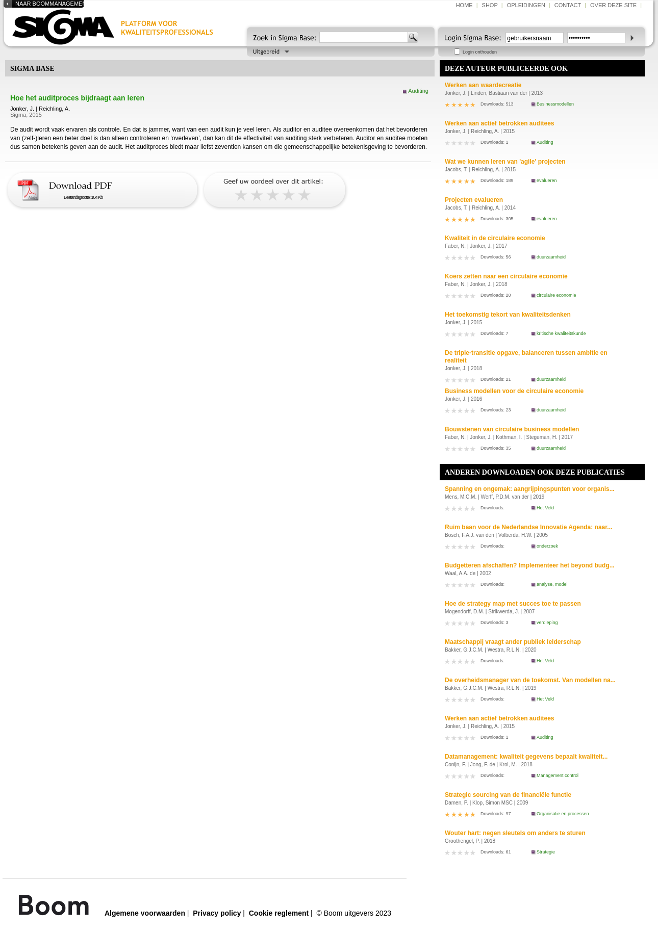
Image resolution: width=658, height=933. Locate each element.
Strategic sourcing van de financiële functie (508, 794)
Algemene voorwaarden (145, 913)
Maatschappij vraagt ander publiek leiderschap (513, 641)
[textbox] (363, 37)
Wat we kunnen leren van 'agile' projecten (505, 161)
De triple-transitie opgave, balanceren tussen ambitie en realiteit (526, 356)
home (464, 5)
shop (490, 5)
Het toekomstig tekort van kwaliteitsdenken (508, 314)
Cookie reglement (279, 913)
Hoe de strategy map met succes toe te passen (513, 603)
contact (567, 5)
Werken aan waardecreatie (483, 85)
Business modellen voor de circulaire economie (514, 391)
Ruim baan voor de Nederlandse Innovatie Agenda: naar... (528, 527)
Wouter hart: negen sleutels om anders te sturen (515, 833)
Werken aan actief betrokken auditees (499, 123)
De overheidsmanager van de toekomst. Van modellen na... (530, 680)
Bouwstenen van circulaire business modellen (512, 429)
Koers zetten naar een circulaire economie (506, 276)
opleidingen (526, 5)
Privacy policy (217, 913)
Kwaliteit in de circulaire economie (495, 238)
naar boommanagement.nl (56, 4)
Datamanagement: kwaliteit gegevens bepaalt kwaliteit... (526, 756)
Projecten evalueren (474, 199)
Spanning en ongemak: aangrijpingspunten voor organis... (530, 489)
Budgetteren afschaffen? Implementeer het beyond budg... (530, 565)
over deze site (613, 5)
